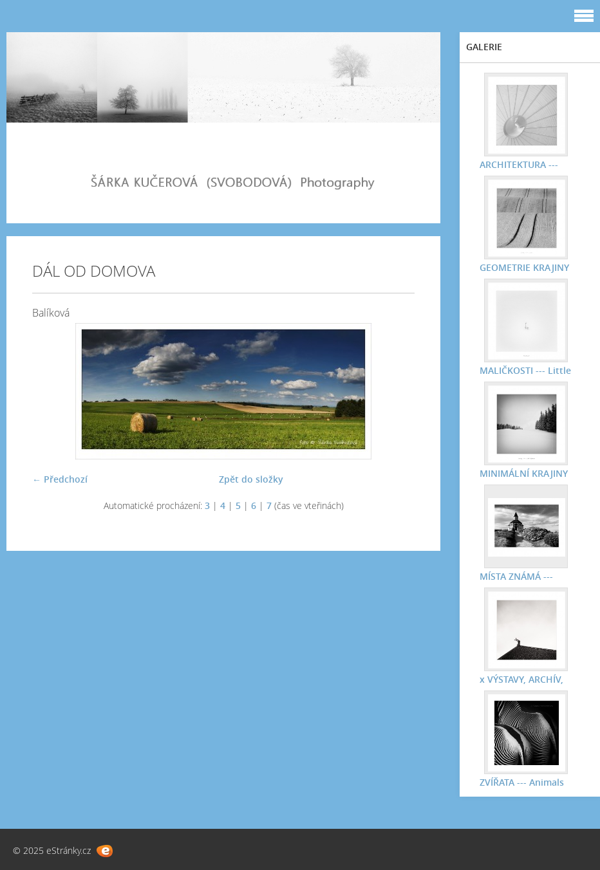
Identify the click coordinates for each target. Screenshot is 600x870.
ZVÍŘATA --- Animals (521, 782)
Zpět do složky (251, 479)
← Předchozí (60, 479)
